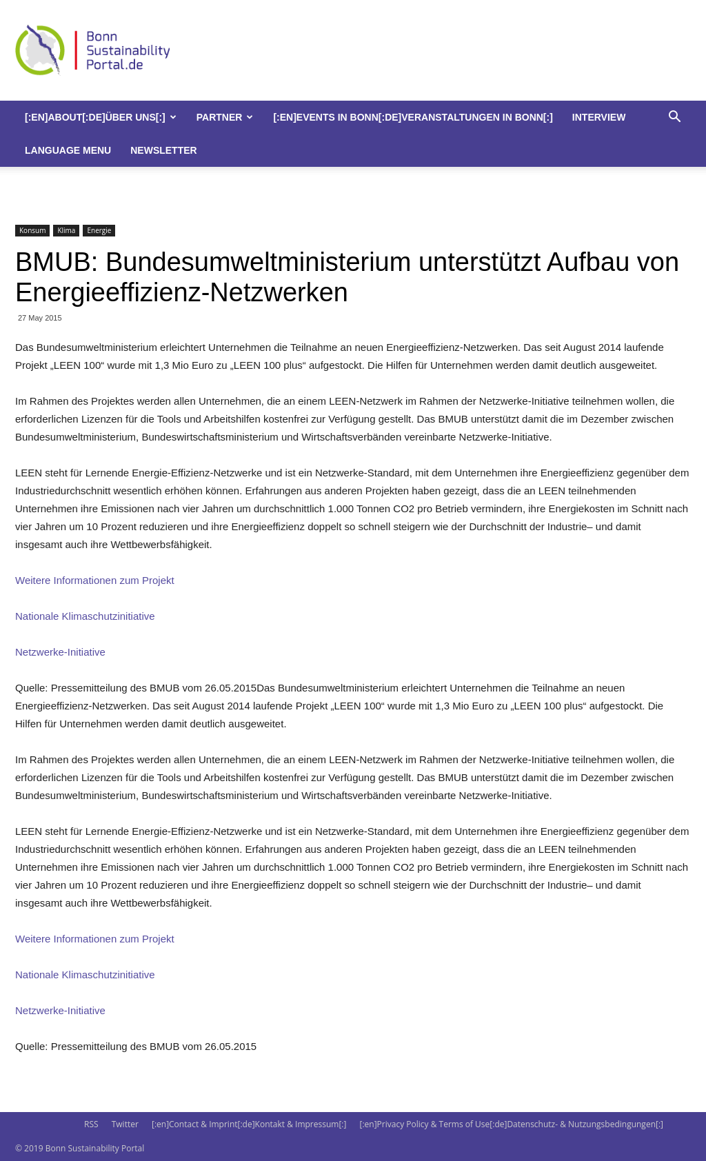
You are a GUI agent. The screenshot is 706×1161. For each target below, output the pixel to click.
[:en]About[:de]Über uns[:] (100, 117)
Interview (599, 117)
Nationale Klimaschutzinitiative (85, 616)
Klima (66, 230)
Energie (99, 230)
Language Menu (68, 150)
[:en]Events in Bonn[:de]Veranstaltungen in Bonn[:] (412, 117)
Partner (225, 117)
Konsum (32, 230)
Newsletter (163, 150)
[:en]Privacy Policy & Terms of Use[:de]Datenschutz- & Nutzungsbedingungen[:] (511, 1124)
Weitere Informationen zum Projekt (94, 580)
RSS (91, 1124)
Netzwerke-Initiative (60, 652)
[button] (674, 118)
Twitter (125, 1124)
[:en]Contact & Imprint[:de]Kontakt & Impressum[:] (249, 1124)
